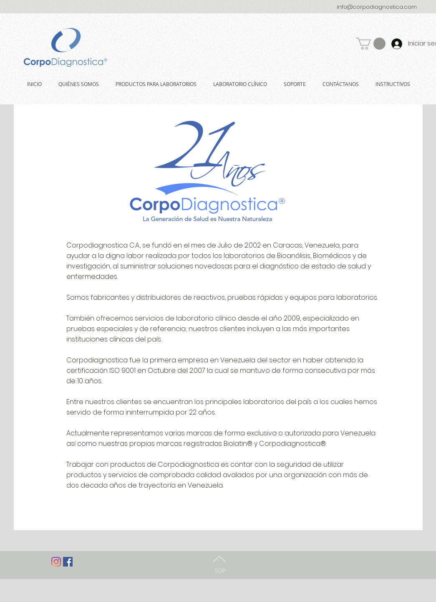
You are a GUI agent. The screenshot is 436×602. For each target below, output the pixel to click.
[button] (371, 44)
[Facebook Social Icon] (68, 562)
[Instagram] (56, 562)
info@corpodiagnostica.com (377, 7)
